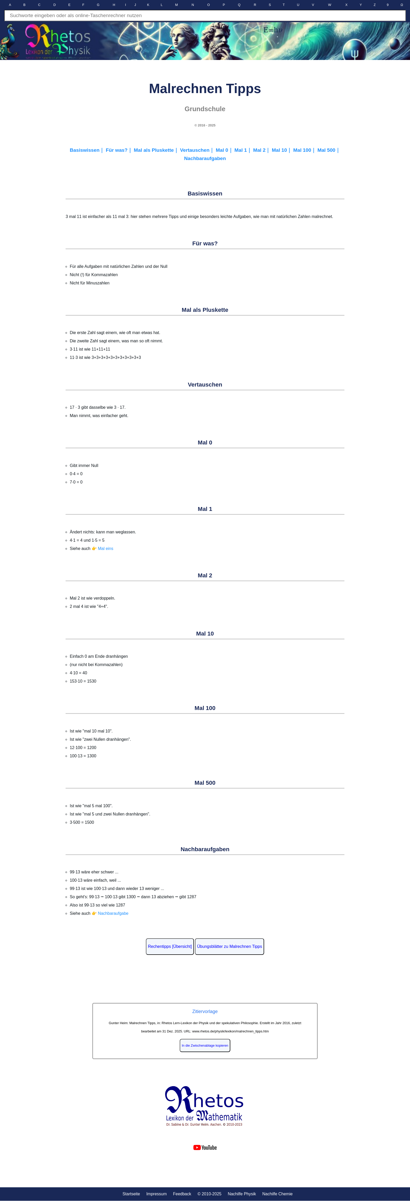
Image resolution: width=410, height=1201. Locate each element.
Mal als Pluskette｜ (157, 150)
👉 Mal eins (102, 548)
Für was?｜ (120, 150)
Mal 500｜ (328, 150)
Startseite (131, 1194)
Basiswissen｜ (88, 150)
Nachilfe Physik (242, 1194)
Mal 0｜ (225, 150)
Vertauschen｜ (198, 150)
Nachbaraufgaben (205, 158)
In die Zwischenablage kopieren (205, 1045)
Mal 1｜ (243, 150)
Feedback (182, 1194)
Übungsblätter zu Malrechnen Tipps (229, 946)
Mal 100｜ (305, 150)
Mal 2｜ (262, 150)
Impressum (156, 1194)
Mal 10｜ (282, 150)
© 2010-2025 (210, 1194)
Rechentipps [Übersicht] (170, 946)
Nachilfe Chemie (277, 1194)
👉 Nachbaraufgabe (110, 913)
